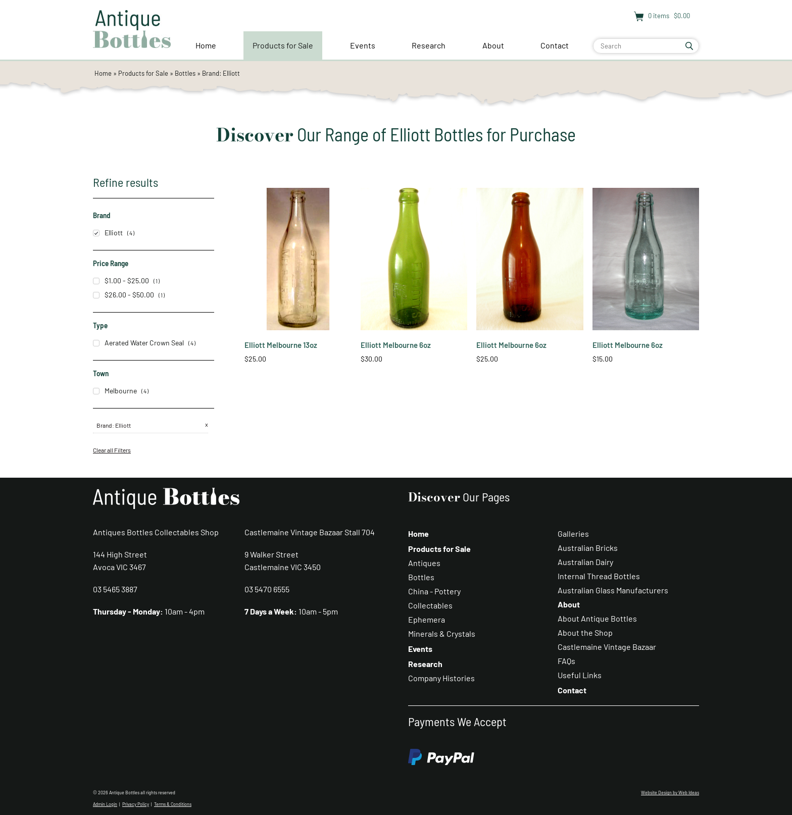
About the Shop (585, 632)
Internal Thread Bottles (599, 576)
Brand (104, 425)
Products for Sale (283, 45)
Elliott (108, 232)
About (493, 45)
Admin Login (105, 804)
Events (362, 45)
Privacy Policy (135, 804)
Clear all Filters (112, 449)
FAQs (566, 661)
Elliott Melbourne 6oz (396, 344)
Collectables (430, 605)
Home (205, 45)
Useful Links (580, 675)
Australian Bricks (588, 547)
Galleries (573, 533)
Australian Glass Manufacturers (613, 590)
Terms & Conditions (172, 804)
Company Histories (441, 678)
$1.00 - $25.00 (121, 280)
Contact (554, 45)
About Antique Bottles (597, 618)
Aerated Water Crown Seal (138, 342)
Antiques (424, 563)
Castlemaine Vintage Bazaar (607, 646)
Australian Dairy (585, 562)
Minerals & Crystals (441, 633)
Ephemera (426, 619)
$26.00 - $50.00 (123, 294)
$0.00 (681, 16)
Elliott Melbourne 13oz (280, 344)
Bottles (185, 73)
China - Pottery (434, 591)
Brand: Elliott (221, 73)
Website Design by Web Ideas (670, 792)
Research (428, 45)
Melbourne (115, 390)
